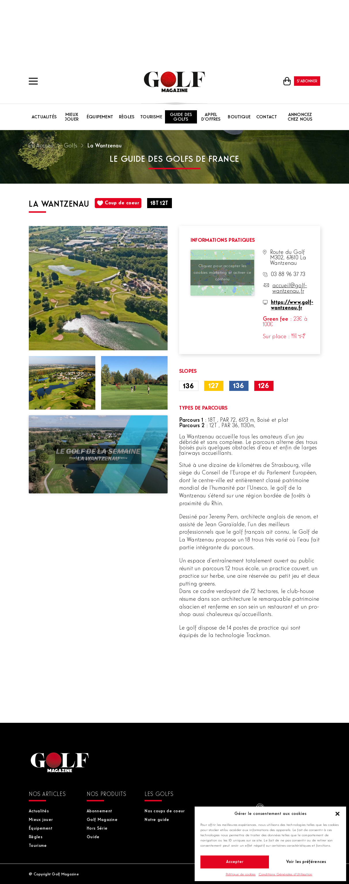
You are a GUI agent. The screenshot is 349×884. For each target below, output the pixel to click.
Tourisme (151, 117)
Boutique (239, 117)
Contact (266, 117)
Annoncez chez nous (300, 117)
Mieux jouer (72, 117)
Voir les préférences (306, 862)
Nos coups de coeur (165, 811)
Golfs (70, 146)
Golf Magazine (102, 820)
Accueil (45, 146)
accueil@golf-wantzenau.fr (289, 288)
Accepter (235, 862)
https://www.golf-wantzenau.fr (292, 305)
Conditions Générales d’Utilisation (285, 874)
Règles (126, 117)
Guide (93, 837)
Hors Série (97, 828)
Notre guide (157, 820)
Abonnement (99, 811)
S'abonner (307, 81)
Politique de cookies (241, 874)
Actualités (44, 117)
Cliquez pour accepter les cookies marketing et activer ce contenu (98, 454)
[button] (337, 814)
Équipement (100, 117)
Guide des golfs (181, 117)
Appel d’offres (211, 117)
